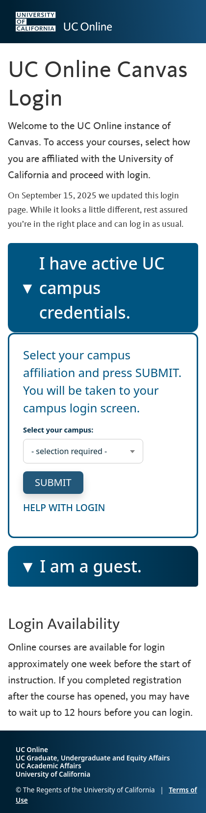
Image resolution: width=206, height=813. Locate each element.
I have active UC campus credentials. (92, 288)
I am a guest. (91, 570)
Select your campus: (58, 429)
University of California (53, 774)
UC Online (32, 749)
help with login (64, 507)
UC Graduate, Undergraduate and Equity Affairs (93, 757)
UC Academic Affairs (48, 765)
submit (53, 482)
